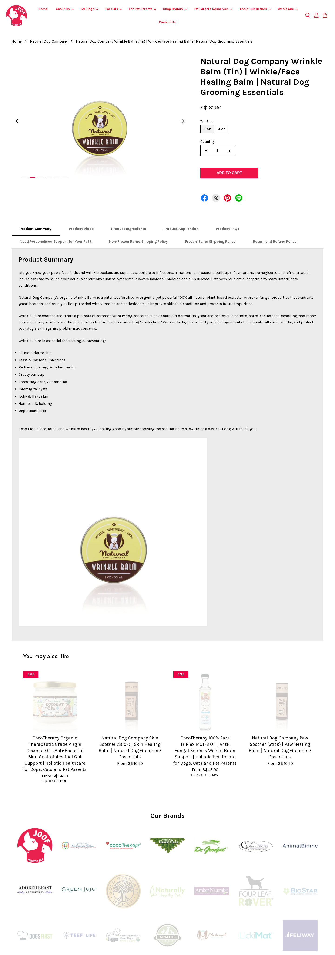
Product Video (81, 228)
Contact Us (167, 22)
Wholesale (288, 9)
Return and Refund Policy (274, 241)
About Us (65, 9)
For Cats (113, 9)
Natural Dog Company (48, 41)
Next (182, 121)
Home (43, 9)
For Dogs (89, 9)
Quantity (207, 141)
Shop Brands (175, 9)
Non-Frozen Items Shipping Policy (138, 241)
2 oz (207, 129)
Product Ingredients (128, 228)
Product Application (181, 228)
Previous (18, 121)
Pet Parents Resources (213, 9)
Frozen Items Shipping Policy (210, 241)
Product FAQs (227, 228)
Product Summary (35, 228)
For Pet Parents (142, 9)
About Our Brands (255, 9)
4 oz (221, 129)
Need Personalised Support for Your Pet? (55, 241)
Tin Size (206, 121)
